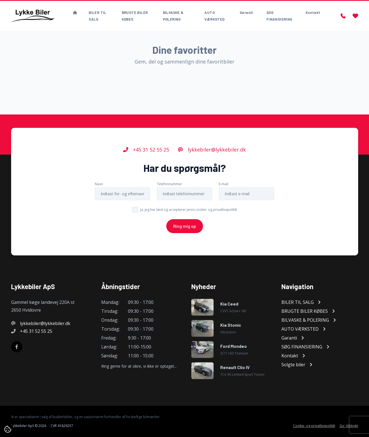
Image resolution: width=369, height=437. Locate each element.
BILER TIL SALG (98, 15)
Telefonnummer (169, 184)
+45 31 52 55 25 (146, 149)
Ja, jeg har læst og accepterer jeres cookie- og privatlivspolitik (188, 209)
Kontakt (313, 12)
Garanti (246, 12)
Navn (99, 184)
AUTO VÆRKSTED (214, 15)
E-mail (223, 184)
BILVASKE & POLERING (173, 15)
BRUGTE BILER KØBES (135, 15)
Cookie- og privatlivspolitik (314, 426)
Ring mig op (184, 226)
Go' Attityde (349, 426)
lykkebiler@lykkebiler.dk (212, 149)
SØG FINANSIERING (279, 15)
